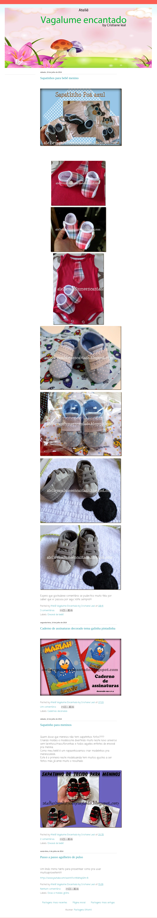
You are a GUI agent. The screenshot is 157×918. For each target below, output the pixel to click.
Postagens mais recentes (54, 902)
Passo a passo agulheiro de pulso (61, 857)
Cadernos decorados (57, 711)
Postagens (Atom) (83, 910)
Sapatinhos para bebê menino (59, 78)
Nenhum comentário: (51, 889)
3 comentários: (48, 610)
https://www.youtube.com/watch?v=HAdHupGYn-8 (64, 878)
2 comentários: (48, 839)
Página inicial (79, 902)
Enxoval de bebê (55, 614)
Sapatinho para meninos (56, 725)
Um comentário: (48, 707)
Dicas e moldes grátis (58, 893)
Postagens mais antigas (103, 902)
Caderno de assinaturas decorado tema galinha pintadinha (77, 628)
